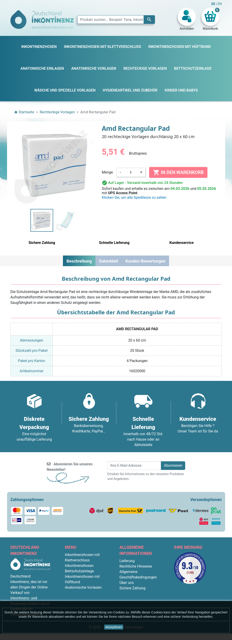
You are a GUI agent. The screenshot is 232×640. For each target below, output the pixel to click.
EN (220, 4)
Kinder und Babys (79, 598)
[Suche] (116, 19)
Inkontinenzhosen (79, 565)
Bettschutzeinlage (79, 571)
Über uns (127, 582)
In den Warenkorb (178, 172)
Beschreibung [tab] (79, 261)
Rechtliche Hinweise (136, 566)
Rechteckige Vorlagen (82, 593)
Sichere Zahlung (132, 588)
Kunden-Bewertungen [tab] (145, 261)
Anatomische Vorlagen (83, 587)
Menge (107, 172)
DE (213, 4)
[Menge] (130, 172)
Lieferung (127, 561)
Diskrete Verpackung (136, 593)
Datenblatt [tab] (108, 261)
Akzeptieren (113, 627)
